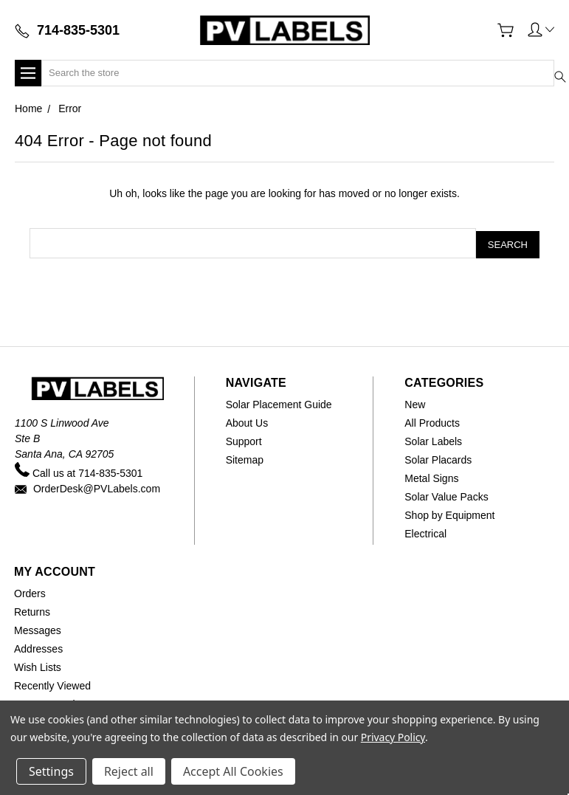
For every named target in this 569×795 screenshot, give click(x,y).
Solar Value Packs (446, 494)
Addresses (38, 646)
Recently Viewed (52, 683)
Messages (37, 627)
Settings (51, 771)
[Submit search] (549, 63)
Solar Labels (433, 438)
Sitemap (244, 457)
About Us (247, 420)
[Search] (297, 73)
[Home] (284, 30)
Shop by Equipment (449, 512)
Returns (32, 609)
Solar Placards (438, 457)
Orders (30, 590)
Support (244, 438)
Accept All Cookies (233, 771)
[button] (541, 29)
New (414, 401)
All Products (432, 420)
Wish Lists (37, 664)
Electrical (425, 531)
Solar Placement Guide (279, 401)
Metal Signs (431, 475)
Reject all (129, 771)
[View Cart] (505, 30)
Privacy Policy (393, 737)
